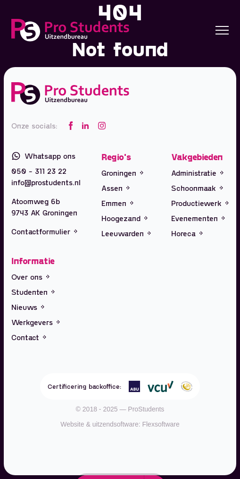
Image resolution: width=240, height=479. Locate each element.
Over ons (30, 276)
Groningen (122, 172)
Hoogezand (124, 218)
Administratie (197, 172)
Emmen (117, 202)
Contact (28, 337)
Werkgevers (35, 321)
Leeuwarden (126, 233)
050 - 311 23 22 (38, 170)
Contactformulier (44, 231)
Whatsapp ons (43, 156)
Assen (115, 187)
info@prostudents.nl (46, 182)
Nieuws (27, 306)
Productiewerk (200, 202)
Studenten (33, 291)
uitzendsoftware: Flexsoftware (136, 424)
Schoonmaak (197, 187)
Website (72, 424)
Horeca (187, 233)
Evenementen (198, 218)
